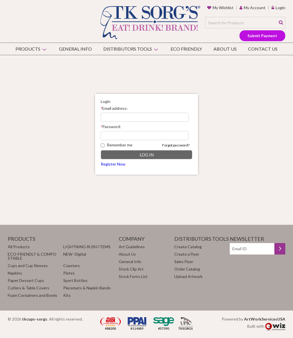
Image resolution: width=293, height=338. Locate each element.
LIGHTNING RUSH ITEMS (86, 246)
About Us (225, 48)
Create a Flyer (186, 254)
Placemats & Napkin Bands (87, 287)
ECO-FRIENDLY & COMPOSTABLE (32, 256)
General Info (75, 48)
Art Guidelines (132, 246)
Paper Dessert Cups (26, 280)
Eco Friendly (186, 48)
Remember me (116, 144)
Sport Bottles (75, 280)
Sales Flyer (183, 261)
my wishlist (223, 7)
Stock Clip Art (131, 269)
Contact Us (263, 48)
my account (255, 7)
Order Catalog (187, 269)
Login (280, 7)
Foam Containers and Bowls (32, 295)
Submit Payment (262, 35)
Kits (67, 295)
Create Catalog (188, 246)
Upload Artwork (188, 276)
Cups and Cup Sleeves (28, 265)
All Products (19, 246)
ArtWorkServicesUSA (264, 319)
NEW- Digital (74, 254)
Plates (69, 273)
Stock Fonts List (133, 276)
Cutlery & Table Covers (28, 287)
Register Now (113, 164)
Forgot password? (175, 145)
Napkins (15, 273)
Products (27, 48)
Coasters (71, 265)
